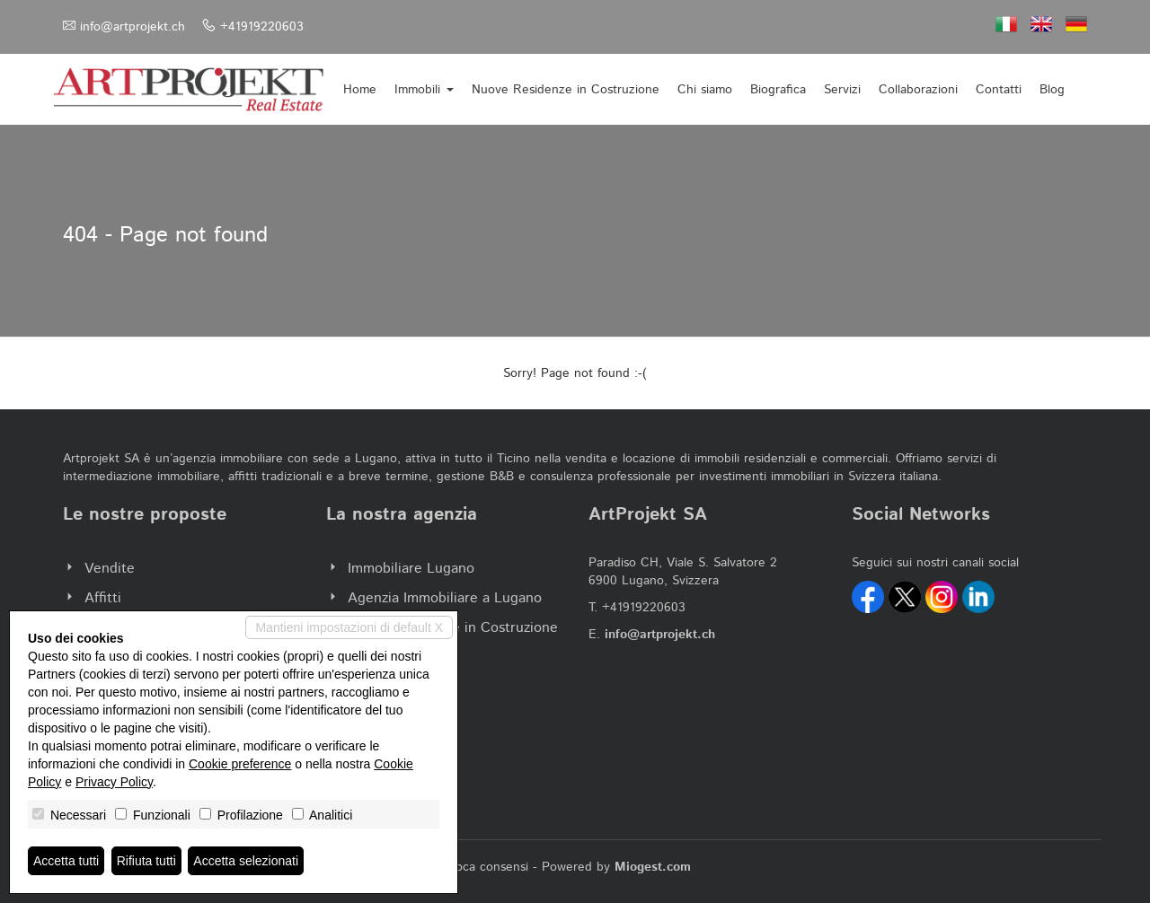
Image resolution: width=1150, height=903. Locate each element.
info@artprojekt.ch (132, 27)
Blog (1052, 90)
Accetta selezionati (245, 861)
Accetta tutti (66, 861)
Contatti (999, 90)
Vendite (109, 568)
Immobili (424, 90)
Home (359, 90)
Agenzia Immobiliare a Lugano (445, 598)
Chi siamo (704, 90)
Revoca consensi (480, 867)
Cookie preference (240, 764)
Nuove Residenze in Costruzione (565, 90)
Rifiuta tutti (146, 861)
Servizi (842, 90)
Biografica (778, 90)
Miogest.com (653, 867)
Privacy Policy (114, 782)
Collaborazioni (918, 90)
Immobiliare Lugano (411, 568)
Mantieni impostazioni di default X (349, 627)
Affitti (102, 598)
